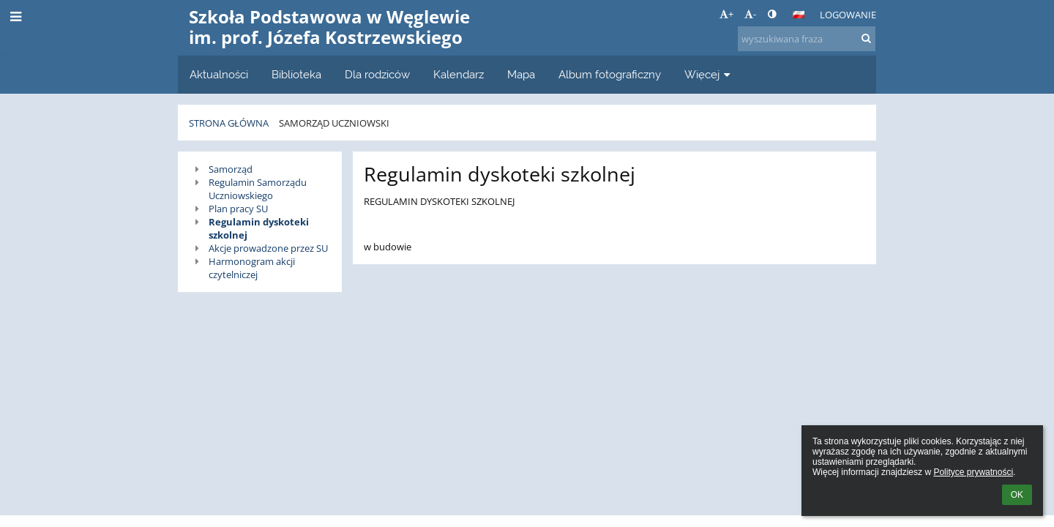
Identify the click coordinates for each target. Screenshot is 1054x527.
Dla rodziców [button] (377, 74)
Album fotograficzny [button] (609, 74)
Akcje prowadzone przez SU (268, 248)
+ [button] (726, 13)
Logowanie (848, 14)
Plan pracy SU (238, 208)
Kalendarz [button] (458, 74)
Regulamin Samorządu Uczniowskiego (258, 189)
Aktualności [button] (219, 74)
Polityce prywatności (973, 472)
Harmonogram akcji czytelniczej (252, 268)
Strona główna (229, 123)
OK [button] (1017, 495)
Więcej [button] (708, 74)
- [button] (750, 13)
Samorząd (231, 169)
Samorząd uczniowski (334, 123)
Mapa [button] (521, 74)
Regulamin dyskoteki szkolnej (259, 228)
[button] (799, 14)
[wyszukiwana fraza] (806, 39)
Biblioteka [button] (296, 74)
